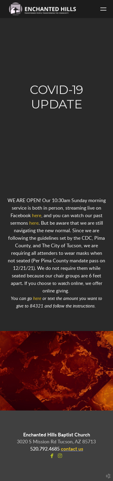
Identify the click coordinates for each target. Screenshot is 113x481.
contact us (72, 449)
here (36, 215)
